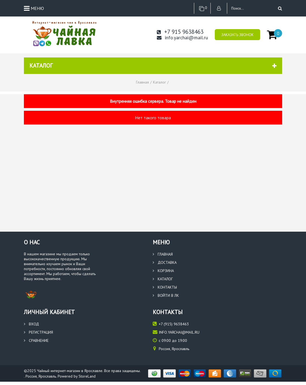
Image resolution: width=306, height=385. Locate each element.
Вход (31, 324)
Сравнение (36, 340)
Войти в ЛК (166, 295)
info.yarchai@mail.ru (182, 37)
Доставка (165, 262)
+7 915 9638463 (180, 31)
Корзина (163, 270)
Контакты (165, 287)
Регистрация (38, 332)
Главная (163, 254)
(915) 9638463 (171, 323)
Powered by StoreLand (77, 376)
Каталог (163, 278)
